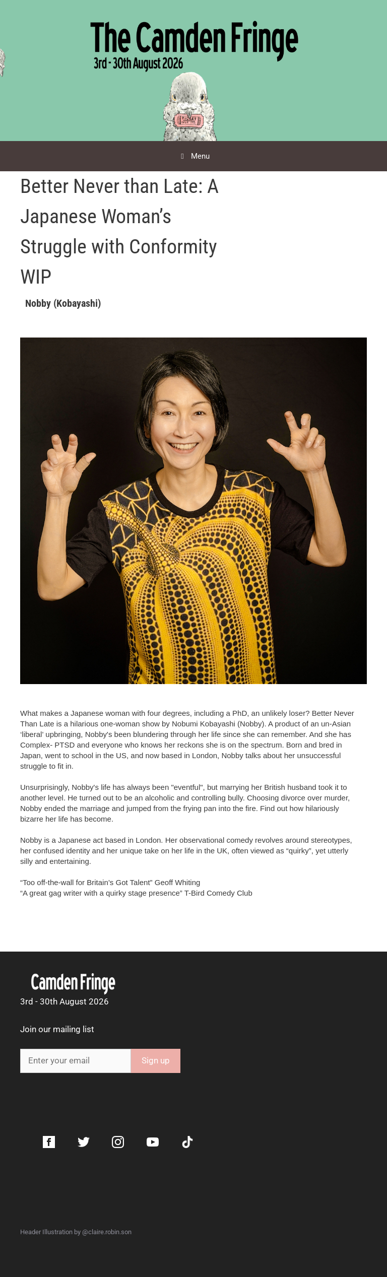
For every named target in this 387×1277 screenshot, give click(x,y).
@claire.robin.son (107, 1232)
